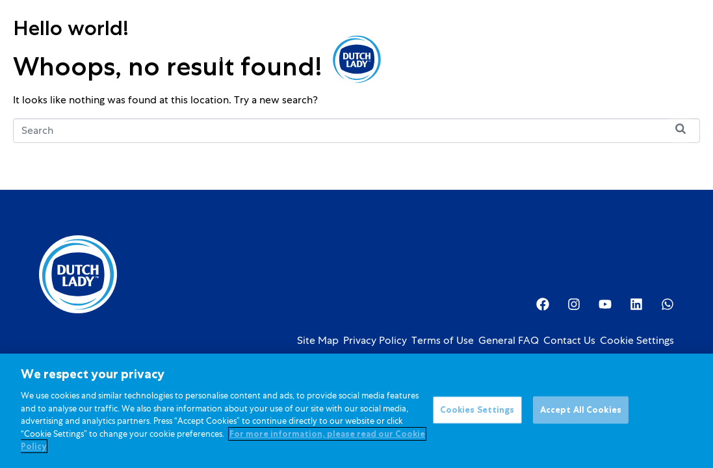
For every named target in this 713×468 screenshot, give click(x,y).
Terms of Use (442, 340)
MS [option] (610, 60)
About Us (430, 58)
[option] (610, 60)
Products (131, 58)
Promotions (279, 58)
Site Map (318, 340)
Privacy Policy (375, 340)
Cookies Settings (477, 415)
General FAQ (508, 340)
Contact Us (569, 340)
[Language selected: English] (610, 59)
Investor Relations (511, 58)
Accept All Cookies (580, 415)
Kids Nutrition (205, 58)
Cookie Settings (637, 340)
